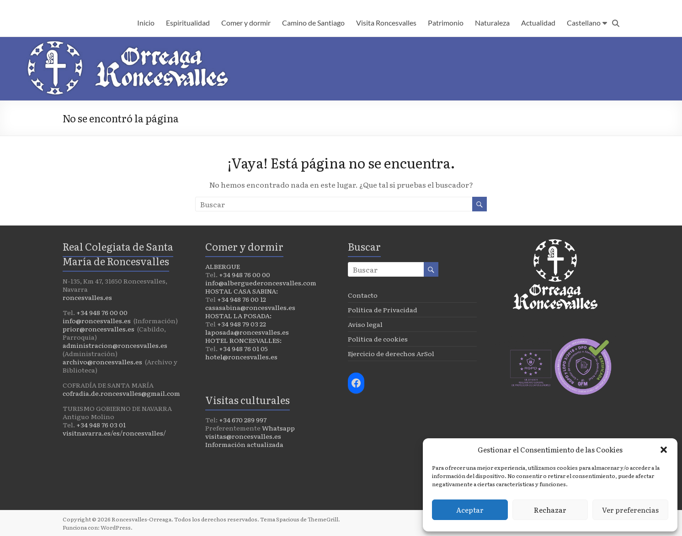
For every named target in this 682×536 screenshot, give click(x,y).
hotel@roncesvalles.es (241, 356)
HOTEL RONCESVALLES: (243, 340)
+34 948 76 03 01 (101, 424)
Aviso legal (365, 324)
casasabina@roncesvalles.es (250, 307)
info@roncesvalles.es (97, 320)
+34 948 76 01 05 (243, 348)
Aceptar (470, 509)
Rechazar (550, 509)
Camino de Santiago (313, 22)
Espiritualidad (188, 22)
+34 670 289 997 (242, 419)
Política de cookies (378, 338)
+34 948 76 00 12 (241, 299)
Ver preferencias (630, 509)
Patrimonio (446, 22)
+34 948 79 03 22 (241, 323)
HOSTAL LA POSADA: (238, 315)
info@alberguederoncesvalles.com (260, 282)
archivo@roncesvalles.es (102, 361)
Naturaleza (492, 22)
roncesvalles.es (87, 297)
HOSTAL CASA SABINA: (241, 290)
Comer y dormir (246, 22)
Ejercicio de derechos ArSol (391, 353)
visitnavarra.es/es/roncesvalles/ (114, 432)
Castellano (584, 22)
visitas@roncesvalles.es (243, 436)
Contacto (363, 295)
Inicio (146, 22)
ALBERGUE (222, 266)
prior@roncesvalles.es (98, 328)
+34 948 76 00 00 (102, 312)
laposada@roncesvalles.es (247, 331)
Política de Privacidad (382, 309)
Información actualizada (244, 444)
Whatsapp (278, 427)
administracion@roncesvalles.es (115, 345)
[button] (663, 449)
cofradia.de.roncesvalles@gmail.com (121, 393)
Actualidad (538, 22)
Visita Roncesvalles (386, 22)
